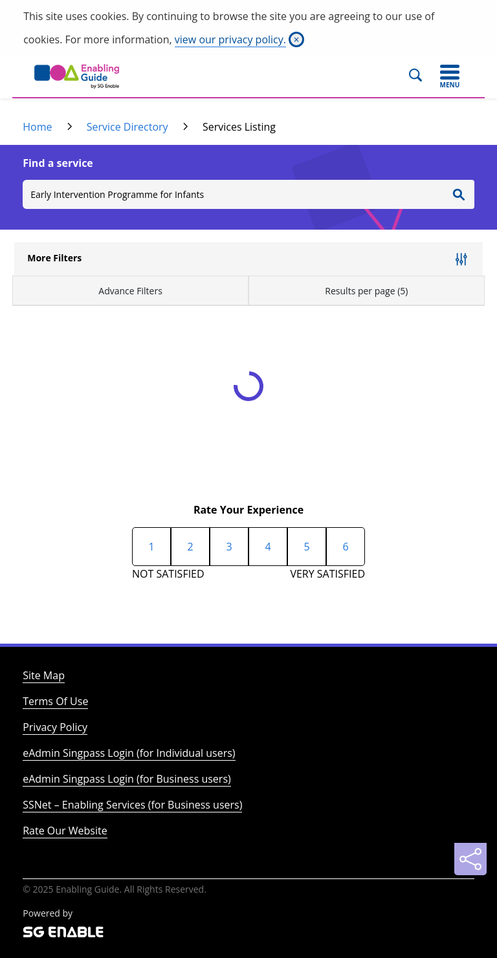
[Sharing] (470, 859)
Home (37, 127)
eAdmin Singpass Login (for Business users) (127, 779)
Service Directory (127, 127)
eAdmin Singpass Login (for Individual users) (129, 753)
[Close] (296, 39)
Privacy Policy (55, 727)
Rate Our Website (65, 830)
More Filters (54, 258)
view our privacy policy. (230, 39)
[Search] (421, 76)
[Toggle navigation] (449, 76)
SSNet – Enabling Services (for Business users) (132, 805)
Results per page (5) (366, 291)
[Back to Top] (470, 827)
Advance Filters (130, 291)
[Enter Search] (458, 194)
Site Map (44, 675)
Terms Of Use (55, 701)
